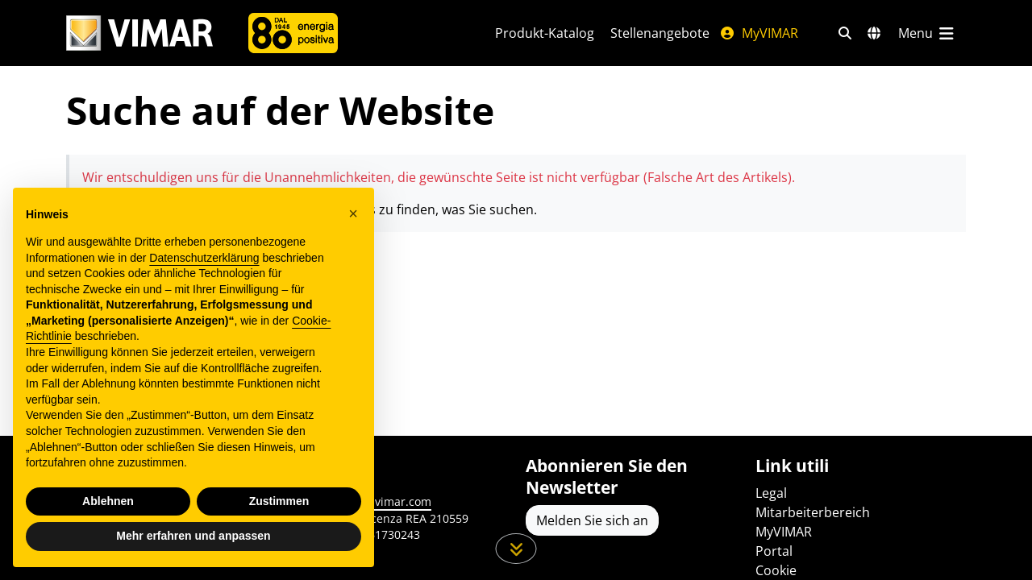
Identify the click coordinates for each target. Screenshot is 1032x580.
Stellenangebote (660, 33)
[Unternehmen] (293, 33)
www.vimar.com (388, 501)
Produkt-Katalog (544, 33)
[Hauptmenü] (927, 33)
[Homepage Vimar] (139, 33)
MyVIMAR (758, 33)
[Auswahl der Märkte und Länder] (874, 33)
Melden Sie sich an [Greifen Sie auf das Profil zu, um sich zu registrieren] (592, 520)
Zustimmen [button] (279, 501)
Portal (774, 551)
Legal (771, 493)
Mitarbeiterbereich (812, 512)
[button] (353, 213)
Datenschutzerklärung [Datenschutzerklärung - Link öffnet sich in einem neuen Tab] (204, 257)
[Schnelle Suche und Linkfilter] (845, 33)
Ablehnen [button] (108, 501)
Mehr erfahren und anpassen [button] (193, 535)
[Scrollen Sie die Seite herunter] (516, 548)
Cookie (776, 570)
